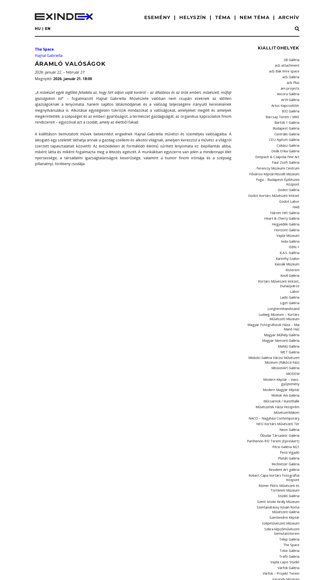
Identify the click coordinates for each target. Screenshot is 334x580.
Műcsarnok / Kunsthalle (282, 360)
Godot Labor (290, 184)
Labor (295, 265)
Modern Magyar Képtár (283, 350)
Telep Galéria (289, 484)
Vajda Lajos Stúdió (286, 505)
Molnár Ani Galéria (286, 355)
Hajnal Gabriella (48, 55)
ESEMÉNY (157, 17)
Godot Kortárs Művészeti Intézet (276, 178)
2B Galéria (292, 59)
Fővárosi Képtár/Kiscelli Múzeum (276, 163)
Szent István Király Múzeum (279, 451)
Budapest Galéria (287, 121)
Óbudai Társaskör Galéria (281, 391)
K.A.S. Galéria (290, 230)
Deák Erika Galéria (286, 142)
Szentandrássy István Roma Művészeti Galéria (279, 458)
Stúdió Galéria (289, 445)
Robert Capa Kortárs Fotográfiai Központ (277, 429)
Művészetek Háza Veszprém (279, 365)
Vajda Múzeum (288, 214)
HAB (296, 189)
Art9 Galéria (291, 96)
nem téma (254, 17)
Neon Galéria (290, 386)
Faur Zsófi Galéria (286, 152)
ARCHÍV (288, 17)
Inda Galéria (290, 220)
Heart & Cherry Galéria (283, 199)
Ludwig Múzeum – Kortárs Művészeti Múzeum (273, 288)
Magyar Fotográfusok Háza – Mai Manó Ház (276, 297)
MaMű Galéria (289, 315)
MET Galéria (290, 320)
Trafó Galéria (290, 500)
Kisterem (293, 246)
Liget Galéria (290, 276)
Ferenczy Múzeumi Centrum (279, 158)
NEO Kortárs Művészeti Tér (280, 381)
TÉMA (222, 17)
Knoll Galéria (290, 251)
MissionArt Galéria (286, 334)
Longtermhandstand (285, 281)
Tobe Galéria (290, 495)
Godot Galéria (289, 173)
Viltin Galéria (290, 526)
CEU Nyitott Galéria (286, 132)
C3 (297, 571)
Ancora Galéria (288, 90)
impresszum (49, 572)
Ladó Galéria (290, 270)
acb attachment (288, 64)
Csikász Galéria (288, 137)
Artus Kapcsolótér (286, 101)
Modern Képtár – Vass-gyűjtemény (275, 344)
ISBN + (295, 225)
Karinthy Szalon (288, 235)
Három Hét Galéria (286, 194)
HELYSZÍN (192, 17)
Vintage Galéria (288, 531)
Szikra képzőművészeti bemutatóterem (282, 477)
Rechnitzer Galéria (286, 417)
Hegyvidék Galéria (286, 204)
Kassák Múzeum (287, 240)
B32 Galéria (291, 106)
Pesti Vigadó (290, 406)
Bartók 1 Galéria (288, 116)
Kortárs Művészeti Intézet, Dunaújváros (281, 258)
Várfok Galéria (289, 510)
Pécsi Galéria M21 (286, 401)
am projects (291, 85)
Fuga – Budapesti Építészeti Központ (273, 168)
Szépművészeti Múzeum (282, 470)
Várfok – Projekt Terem (283, 516)
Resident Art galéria (285, 422)
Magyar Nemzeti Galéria (282, 309)
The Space (44, 49)
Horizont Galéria (287, 209)
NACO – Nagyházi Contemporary (276, 375)
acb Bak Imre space (285, 70)
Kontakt (76, 572)
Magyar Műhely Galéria (282, 304)
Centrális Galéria (287, 126)
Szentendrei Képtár (285, 465)
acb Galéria (291, 75)
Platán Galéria (289, 412)
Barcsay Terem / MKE (284, 111)
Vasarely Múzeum (286, 521)
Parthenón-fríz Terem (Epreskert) (276, 396)
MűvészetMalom (287, 370)
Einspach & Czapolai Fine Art (279, 147)
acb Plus (293, 80)
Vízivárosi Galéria (287, 536)
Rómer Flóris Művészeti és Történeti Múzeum (274, 438)
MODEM (293, 339)
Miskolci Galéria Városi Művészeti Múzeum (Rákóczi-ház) (275, 327)
